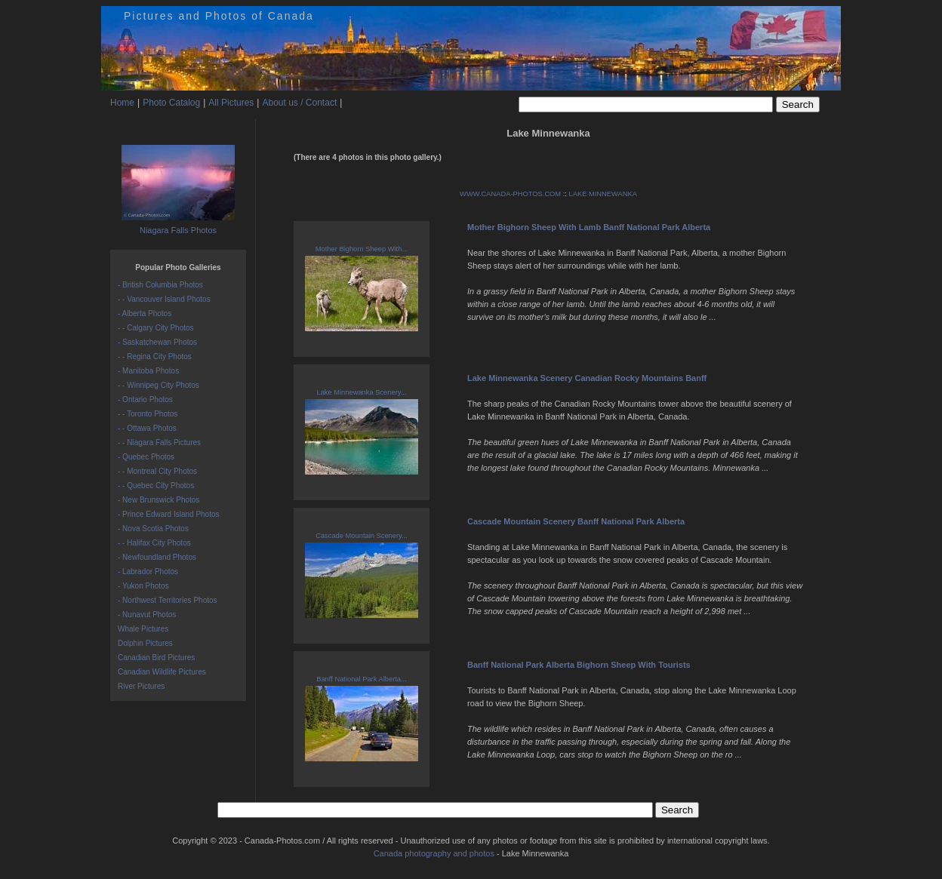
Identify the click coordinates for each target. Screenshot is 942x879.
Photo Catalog (171, 102)
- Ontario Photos (145, 399)
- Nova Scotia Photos (153, 528)
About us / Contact (299, 102)
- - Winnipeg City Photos (158, 385)
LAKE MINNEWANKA (603, 194)
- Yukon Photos (143, 586)
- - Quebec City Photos (156, 485)
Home (122, 102)
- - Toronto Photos (147, 414)
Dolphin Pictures (145, 643)
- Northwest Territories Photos (167, 600)
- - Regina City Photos (155, 356)
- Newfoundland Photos (157, 557)
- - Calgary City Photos (156, 328)
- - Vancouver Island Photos (164, 299)
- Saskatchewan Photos (157, 342)
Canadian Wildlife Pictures (162, 672)
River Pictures (141, 686)
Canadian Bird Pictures (156, 657)
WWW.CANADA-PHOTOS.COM (510, 194)
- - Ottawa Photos (147, 428)
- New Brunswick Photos (158, 500)
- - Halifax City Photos (154, 543)
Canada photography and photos (434, 853)
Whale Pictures (143, 629)
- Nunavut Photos (147, 614)
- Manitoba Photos (148, 371)
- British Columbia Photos (160, 285)
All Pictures (231, 102)
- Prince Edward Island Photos (169, 514)
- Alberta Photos (144, 313)
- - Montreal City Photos (157, 471)
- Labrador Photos (148, 571)
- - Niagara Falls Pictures (159, 442)
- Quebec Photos (146, 457)
